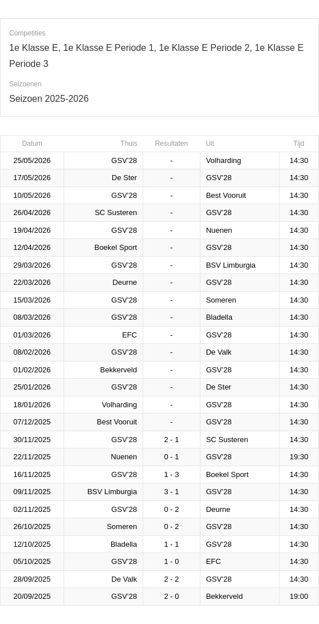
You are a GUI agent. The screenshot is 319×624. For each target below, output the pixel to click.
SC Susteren (115, 212)
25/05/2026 (31, 160)
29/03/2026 (31, 265)
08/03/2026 (31, 317)
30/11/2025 (31, 439)
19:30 (299, 456)
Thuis (128, 144)
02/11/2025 (31, 509)
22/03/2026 (31, 282)
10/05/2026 (31, 195)
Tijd (298, 144)
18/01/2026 (31, 404)
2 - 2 (171, 579)
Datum (32, 144)
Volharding (223, 160)
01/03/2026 (31, 335)
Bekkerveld (118, 369)
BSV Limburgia (231, 265)
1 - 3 (171, 474)
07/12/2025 (31, 422)
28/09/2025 (31, 579)
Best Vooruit (226, 195)
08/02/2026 (31, 352)
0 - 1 (171, 456)
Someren (221, 300)
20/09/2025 (31, 596)
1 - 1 (171, 544)
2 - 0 (171, 596)
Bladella (219, 317)
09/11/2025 (31, 491)
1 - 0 (171, 561)
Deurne (125, 282)
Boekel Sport (115, 247)
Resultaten (171, 144)
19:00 (299, 596)
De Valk (219, 352)
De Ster (124, 177)
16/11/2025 (31, 474)
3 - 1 (171, 491)
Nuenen (219, 230)
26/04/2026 (31, 212)
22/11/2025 (31, 456)
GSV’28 (124, 160)
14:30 (299, 160)
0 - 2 (171, 509)
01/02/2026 (31, 369)
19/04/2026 (31, 230)
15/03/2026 (31, 300)
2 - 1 (171, 439)
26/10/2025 (31, 526)
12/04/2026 (31, 247)
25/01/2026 (31, 387)
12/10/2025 (31, 544)
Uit (210, 144)
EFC (129, 335)
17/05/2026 (31, 177)
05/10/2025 (31, 561)
